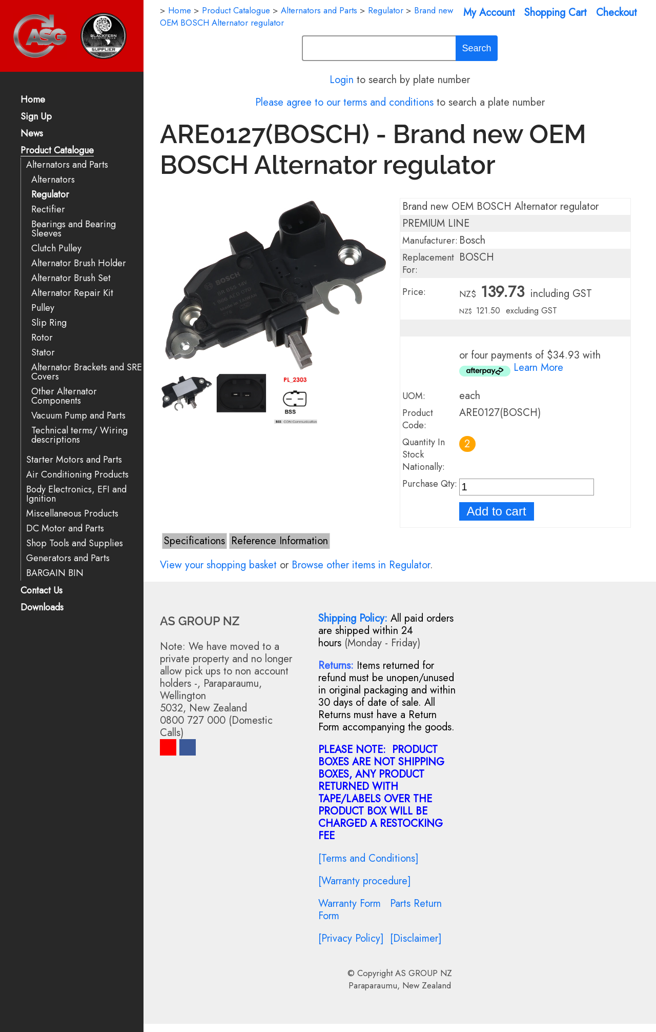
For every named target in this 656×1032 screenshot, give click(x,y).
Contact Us (41, 591)
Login (342, 79)
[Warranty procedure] (364, 881)
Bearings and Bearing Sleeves (73, 229)
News (31, 134)
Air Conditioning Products (77, 475)
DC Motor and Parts (65, 528)
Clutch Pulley (56, 248)
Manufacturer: (430, 240)
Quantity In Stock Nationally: (423, 454)
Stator (43, 353)
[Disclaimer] (416, 938)
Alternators (53, 180)
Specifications (194, 540)
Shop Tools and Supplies (74, 543)
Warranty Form (349, 903)
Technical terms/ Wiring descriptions (79, 435)
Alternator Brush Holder (78, 263)
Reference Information (279, 540)
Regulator (50, 195)
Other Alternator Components (64, 396)
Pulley (42, 308)
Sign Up (36, 117)
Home (32, 100)
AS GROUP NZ (423, 973)
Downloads (42, 608)
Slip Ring (49, 323)
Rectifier (48, 209)
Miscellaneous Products (72, 514)
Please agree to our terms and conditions (344, 102)
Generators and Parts (68, 558)
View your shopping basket (218, 565)
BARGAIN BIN (55, 573)
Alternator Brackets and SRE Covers (86, 372)
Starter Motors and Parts (74, 460)
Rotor (42, 338)
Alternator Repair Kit (72, 293)
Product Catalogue (57, 151)
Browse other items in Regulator (361, 565)
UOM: (413, 396)
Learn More (538, 367)
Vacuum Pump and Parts (78, 416)
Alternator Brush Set (71, 278)
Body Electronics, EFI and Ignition (76, 494)
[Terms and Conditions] (368, 858)
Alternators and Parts (67, 165)
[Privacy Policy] (351, 938)
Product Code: (417, 419)
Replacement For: (428, 263)
